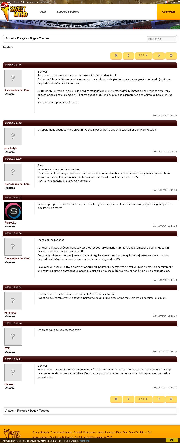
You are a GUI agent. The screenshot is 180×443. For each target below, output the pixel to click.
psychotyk (10, 148)
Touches (44, 38)
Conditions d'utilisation (61, 437)
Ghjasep (9, 384)
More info (84, 441)
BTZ (6, 348)
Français (171, 2)
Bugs (33, 38)
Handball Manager (106, 432)
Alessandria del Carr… (17, 90)
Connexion (168, 12)
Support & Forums (68, 12)
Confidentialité (82, 437)
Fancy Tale (134, 432)
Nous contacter (40, 437)
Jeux (43, 12)
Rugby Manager (41, 432)
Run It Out (146, 432)
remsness (10, 313)
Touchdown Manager (61, 432)
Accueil (9, 38)
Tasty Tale (122, 432)
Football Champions (84, 432)
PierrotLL (10, 223)
